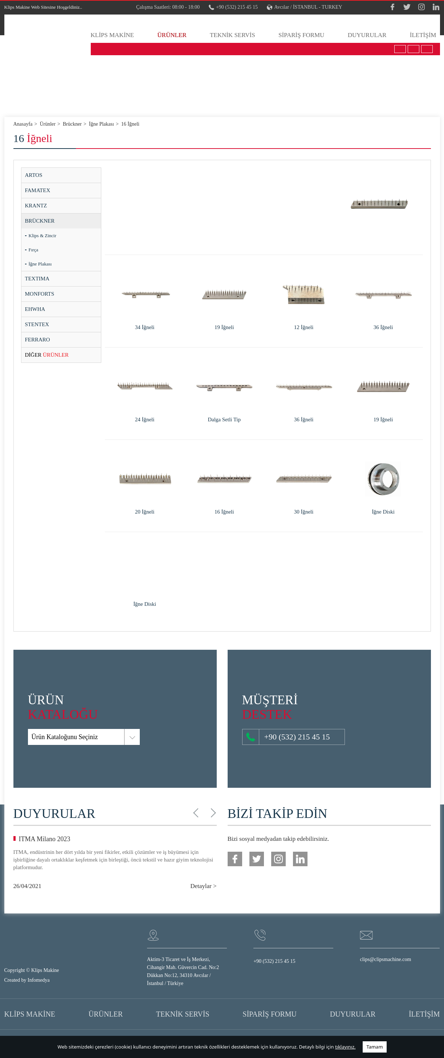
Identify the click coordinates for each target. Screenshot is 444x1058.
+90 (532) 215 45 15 (233, 7)
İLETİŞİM (423, 35)
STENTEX (37, 324)
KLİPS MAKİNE (112, 35)
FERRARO (37, 339)
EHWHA (35, 309)
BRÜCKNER (40, 221)
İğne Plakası (40, 264)
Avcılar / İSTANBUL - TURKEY (304, 7)
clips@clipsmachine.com (385, 959)
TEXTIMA (37, 278)
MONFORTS (39, 294)
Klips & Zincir (43, 235)
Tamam (374, 1046)
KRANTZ (36, 205)
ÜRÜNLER (171, 35)
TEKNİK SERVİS (232, 35)
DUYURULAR (367, 35)
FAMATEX (37, 190)
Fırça (33, 249)
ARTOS (33, 175)
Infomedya (39, 980)
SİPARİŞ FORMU (301, 35)
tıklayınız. (345, 1046)
